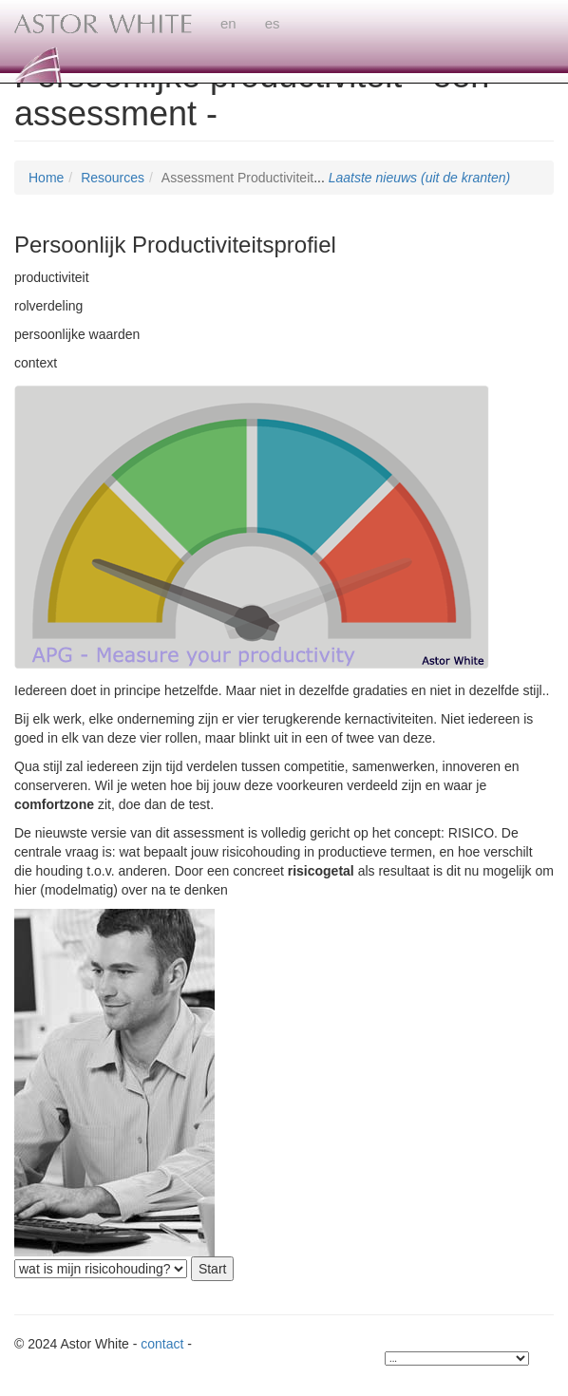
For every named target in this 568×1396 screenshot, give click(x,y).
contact (162, 1343)
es (272, 23)
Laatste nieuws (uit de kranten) (419, 177)
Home (46, 177)
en (228, 23)
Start (213, 1268)
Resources (112, 177)
